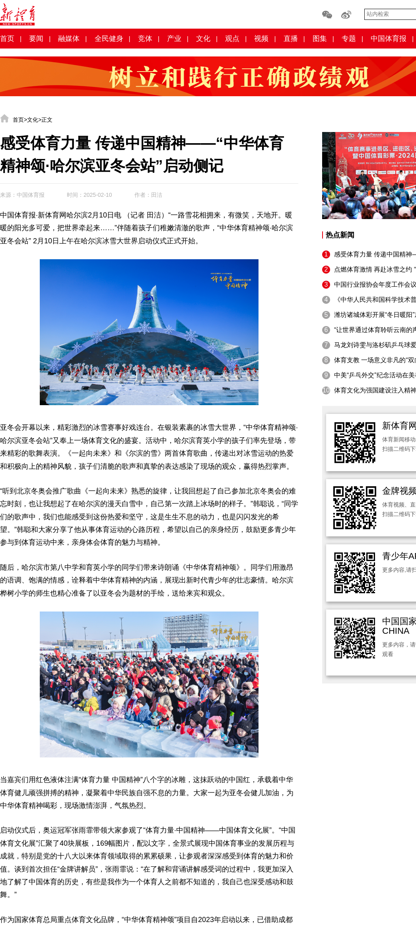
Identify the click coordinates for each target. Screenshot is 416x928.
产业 (174, 39)
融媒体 (69, 39)
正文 (46, 119)
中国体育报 (388, 39)
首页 (7, 39)
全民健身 (109, 39)
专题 (349, 39)
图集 (320, 39)
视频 (261, 39)
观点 (232, 39)
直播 (291, 39)
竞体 (145, 39)
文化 (203, 39)
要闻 (36, 39)
